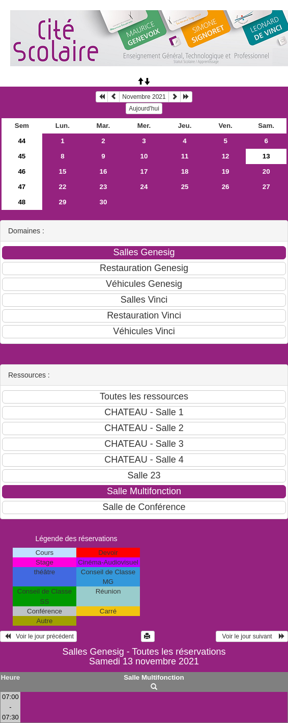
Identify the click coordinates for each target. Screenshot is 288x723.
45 (21, 156)
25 (185, 187)
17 (144, 171)
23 (103, 187)
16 (103, 171)
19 (225, 171)
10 (144, 156)
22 (62, 187)
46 (21, 171)
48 (21, 202)
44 (21, 141)
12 (225, 156)
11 (185, 156)
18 (185, 171)
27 (266, 187)
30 (103, 202)
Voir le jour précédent (38, 636)
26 (225, 187)
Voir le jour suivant (252, 636)
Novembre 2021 (143, 96)
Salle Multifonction (154, 677)
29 (62, 202)
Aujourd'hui (144, 108)
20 (266, 171)
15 (62, 171)
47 (21, 187)
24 (144, 187)
